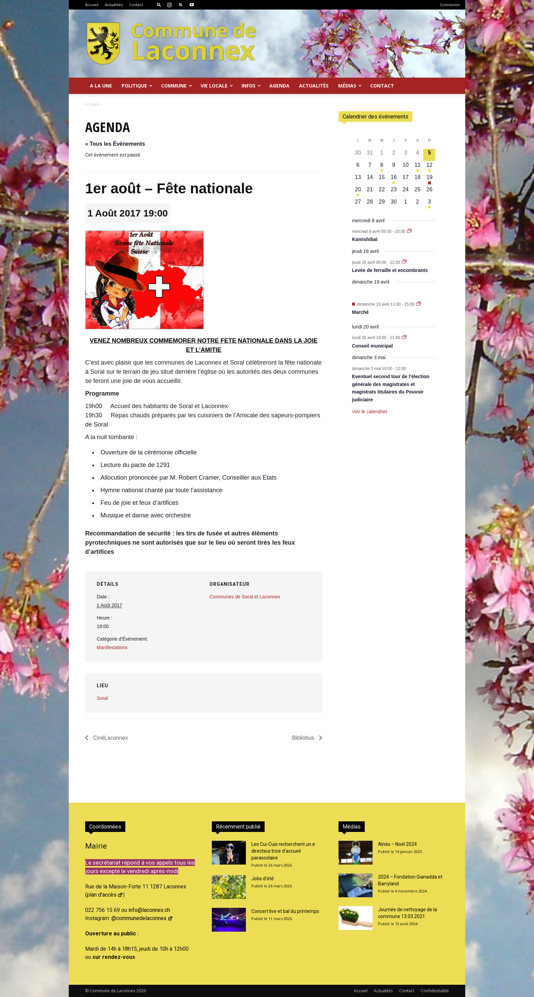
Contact (136, 4)
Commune (176, 85)
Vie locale (217, 85)
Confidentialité (435, 991)
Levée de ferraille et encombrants (390, 270)
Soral (102, 698)
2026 (141, 991)
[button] (159, 4)
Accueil (91, 4)
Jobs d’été (262, 878)
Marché (360, 312)
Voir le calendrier (370, 411)
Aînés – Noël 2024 (397, 844)
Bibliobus (304, 738)
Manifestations (112, 647)
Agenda (279, 85)
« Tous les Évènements (115, 144)
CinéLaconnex (110, 738)
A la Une (101, 85)
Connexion (450, 4)
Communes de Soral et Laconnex (244, 596)
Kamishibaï (365, 239)
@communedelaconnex (142, 918)
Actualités (114, 4)
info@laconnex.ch (149, 910)
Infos (251, 85)
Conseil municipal (372, 346)
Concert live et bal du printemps (285, 911)
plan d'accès (105, 894)
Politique (137, 85)
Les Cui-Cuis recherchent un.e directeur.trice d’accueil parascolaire (283, 851)
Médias (350, 85)
